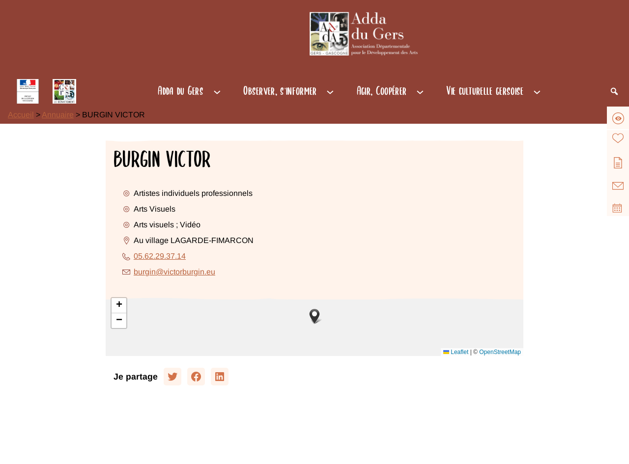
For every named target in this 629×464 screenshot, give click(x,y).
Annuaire (58, 114)
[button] (314, 316)
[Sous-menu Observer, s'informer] (330, 91)
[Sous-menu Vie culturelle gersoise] (537, 91)
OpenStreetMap (500, 352)
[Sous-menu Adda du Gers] (217, 91)
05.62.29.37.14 (160, 256)
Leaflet (455, 352)
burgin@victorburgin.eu (174, 272)
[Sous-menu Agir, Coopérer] (420, 91)
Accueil (21, 114)
